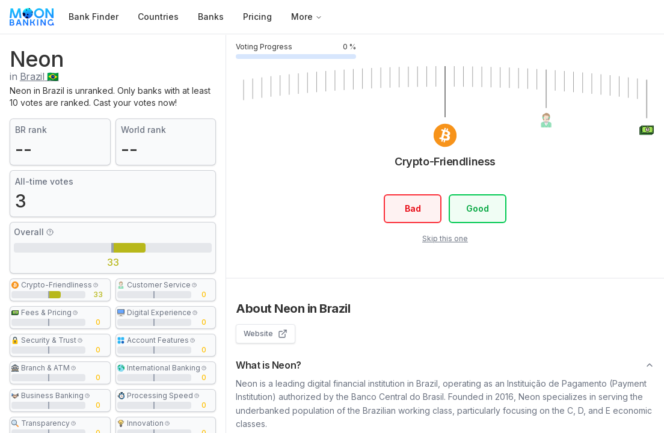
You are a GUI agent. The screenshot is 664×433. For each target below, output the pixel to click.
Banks (211, 16)
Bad (412, 208)
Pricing (257, 16)
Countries (158, 16)
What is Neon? (445, 365)
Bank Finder (93, 16)
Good (477, 208)
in (34, 76)
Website (265, 334)
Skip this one (445, 238)
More (306, 16)
